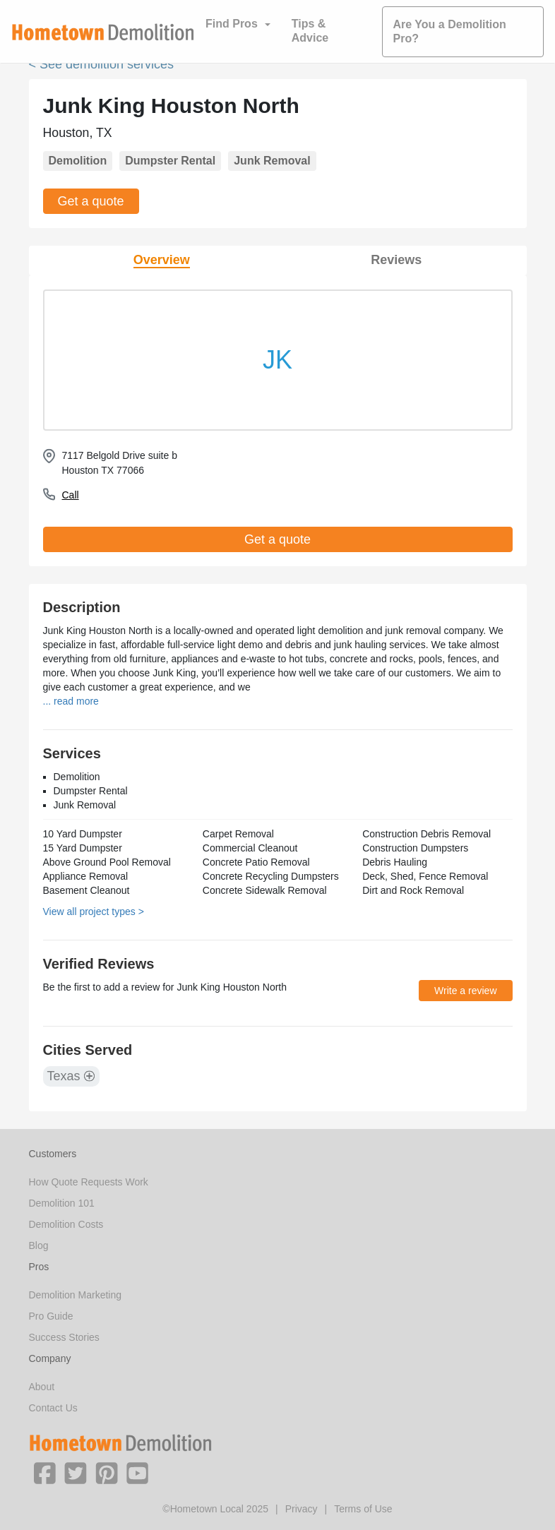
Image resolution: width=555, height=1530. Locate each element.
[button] (44, 1472)
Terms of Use (363, 1508)
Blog (39, 1245)
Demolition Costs (66, 1224)
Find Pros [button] (231, 24)
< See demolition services (101, 64)
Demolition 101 (62, 1203)
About (42, 1386)
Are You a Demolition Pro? (449, 31)
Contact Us (53, 1408)
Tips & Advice (310, 31)
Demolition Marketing (75, 1295)
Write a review (465, 990)
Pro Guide (51, 1316)
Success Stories (64, 1337)
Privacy (301, 1508)
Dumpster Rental (170, 161)
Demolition (78, 161)
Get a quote (91, 201)
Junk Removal (272, 161)
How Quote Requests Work (88, 1182)
